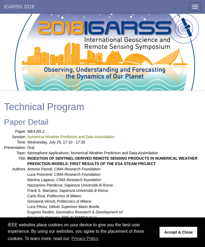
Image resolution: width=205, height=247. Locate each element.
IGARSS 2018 (19, 6)
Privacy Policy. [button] (85, 238)
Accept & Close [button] (178, 232)
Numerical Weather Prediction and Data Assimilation (70, 137)
